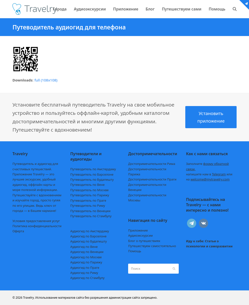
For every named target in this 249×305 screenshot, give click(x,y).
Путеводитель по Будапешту (92, 179)
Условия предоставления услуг (36, 221)
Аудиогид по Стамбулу (87, 278)
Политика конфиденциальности (37, 226)
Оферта (18, 231)
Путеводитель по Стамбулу (90, 216)
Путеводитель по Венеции (90, 211)
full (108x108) (46, 80)
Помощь (134, 251)
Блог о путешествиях (144, 241)
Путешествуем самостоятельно (152, 246)
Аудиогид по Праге (84, 267)
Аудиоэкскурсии (140, 235)
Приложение (138, 230)
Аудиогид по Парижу (86, 262)
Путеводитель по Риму (87, 205)
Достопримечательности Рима (151, 163)
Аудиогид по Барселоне (88, 236)
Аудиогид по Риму (84, 272)
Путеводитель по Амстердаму (93, 169)
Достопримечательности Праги (152, 179)
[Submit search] (174, 268)
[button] (234, 9)
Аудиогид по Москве (86, 257)
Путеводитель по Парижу (89, 195)
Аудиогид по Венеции (87, 252)
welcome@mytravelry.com (210, 179)
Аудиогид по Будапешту (88, 241)
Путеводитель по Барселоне (91, 174)
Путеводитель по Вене (87, 184)
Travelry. (29, 298)
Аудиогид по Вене (84, 246)
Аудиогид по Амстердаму (89, 231)
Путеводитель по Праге (88, 200)
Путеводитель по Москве (89, 190)
